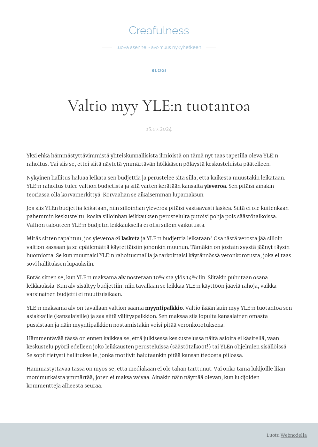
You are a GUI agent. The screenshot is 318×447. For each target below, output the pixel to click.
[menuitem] (159, 71)
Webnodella (294, 435)
